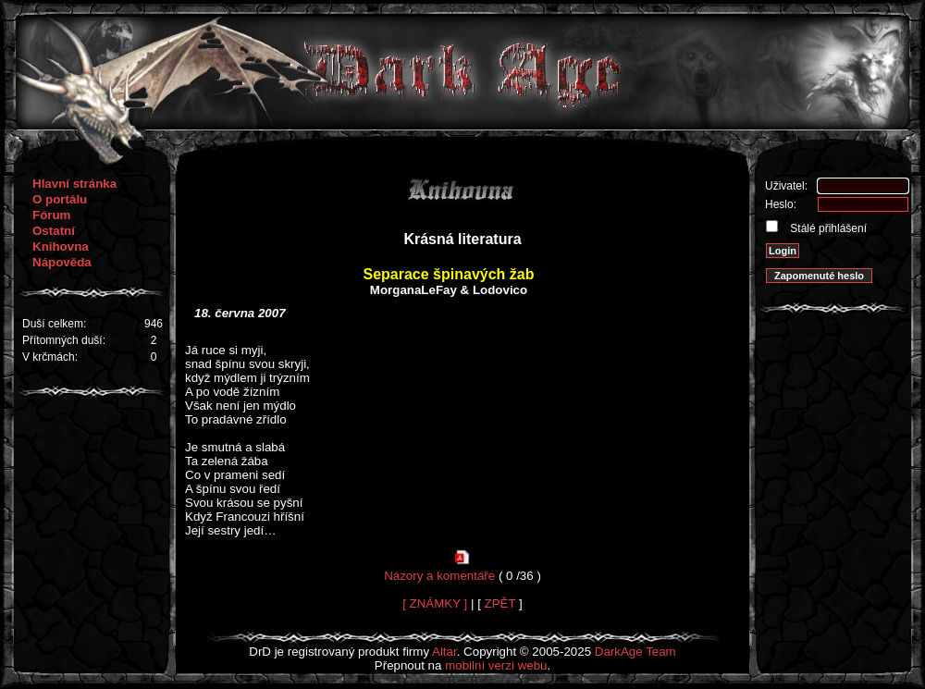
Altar (444, 651)
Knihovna (60, 246)
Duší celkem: (54, 323)
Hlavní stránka (74, 184)
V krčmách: (50, 357)
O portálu (59, 199)
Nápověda (62, 262)
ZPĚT (500, 603)
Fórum (51, 215)
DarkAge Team (635, 651)
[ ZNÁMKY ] (434, 603)
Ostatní (53, 231)
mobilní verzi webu (496, 665)
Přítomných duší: (63, 340)
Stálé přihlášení (827, 228)
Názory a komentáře (439, 576)
